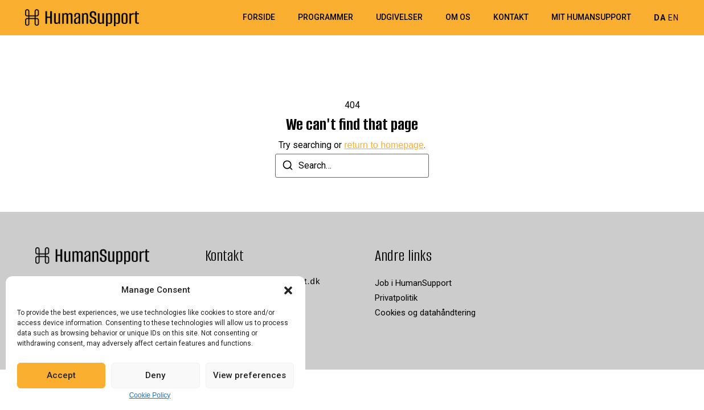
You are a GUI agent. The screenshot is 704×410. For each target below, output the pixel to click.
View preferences (249, 375)
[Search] (287, 167)
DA (660, 17)
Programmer (325, 17)
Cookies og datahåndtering (425, 313)
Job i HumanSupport (413, 283)
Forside (259, 17)
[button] (288, 290)
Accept (61, 375)
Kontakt (511, 17)
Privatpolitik (396, 298)
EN (673, 17)
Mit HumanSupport (591, 17)
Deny (155, 375)
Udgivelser (399, 17)
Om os (457, 17)
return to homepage (384, 145)
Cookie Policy (150, 395)
